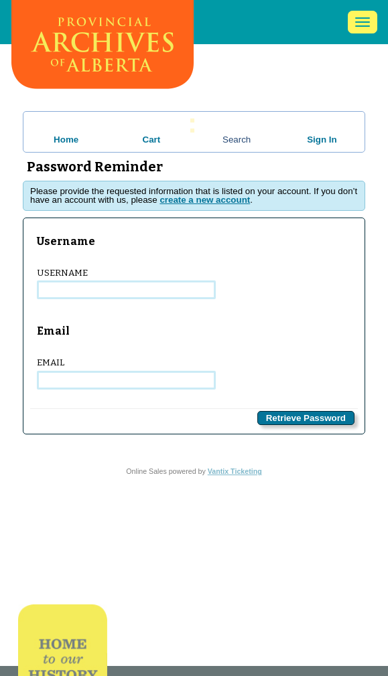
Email (126, 373)
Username (126, 283)
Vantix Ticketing (235, 471)
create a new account (204, 200)
